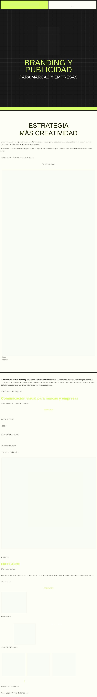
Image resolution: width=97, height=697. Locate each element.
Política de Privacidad (19, 693)
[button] (72, 4)
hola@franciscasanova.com (60, 624)
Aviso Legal (5, 693)
